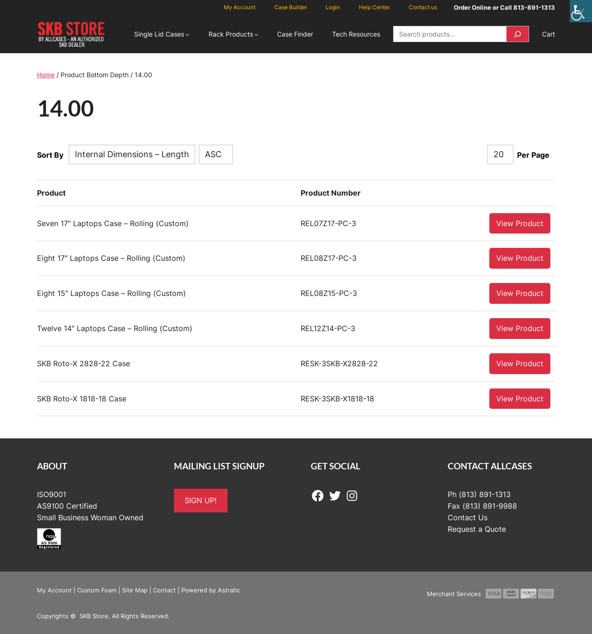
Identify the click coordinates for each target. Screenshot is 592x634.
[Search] (517, 34)
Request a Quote (477, 528)
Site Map (135, 589)
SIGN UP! (200, 500)
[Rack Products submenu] (256, 34)
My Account (54, 589)
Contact (164, 589)
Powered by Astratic (210, 589)
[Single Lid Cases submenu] (187, 34)
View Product (519, 223)
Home (46, 75)
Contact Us (467, 517)
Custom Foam (97, 589)
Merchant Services (454, 593)
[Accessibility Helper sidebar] (581, 11)
